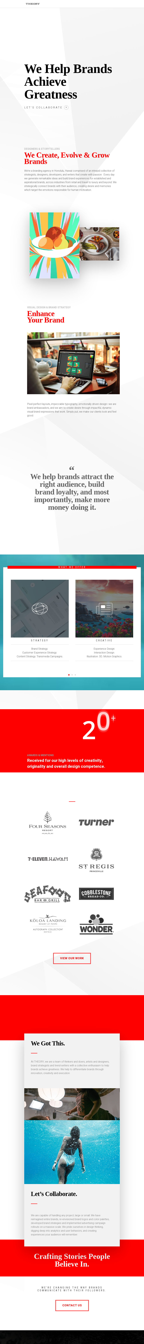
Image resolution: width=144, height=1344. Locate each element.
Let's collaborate (43, 108)
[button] (68, 675)
